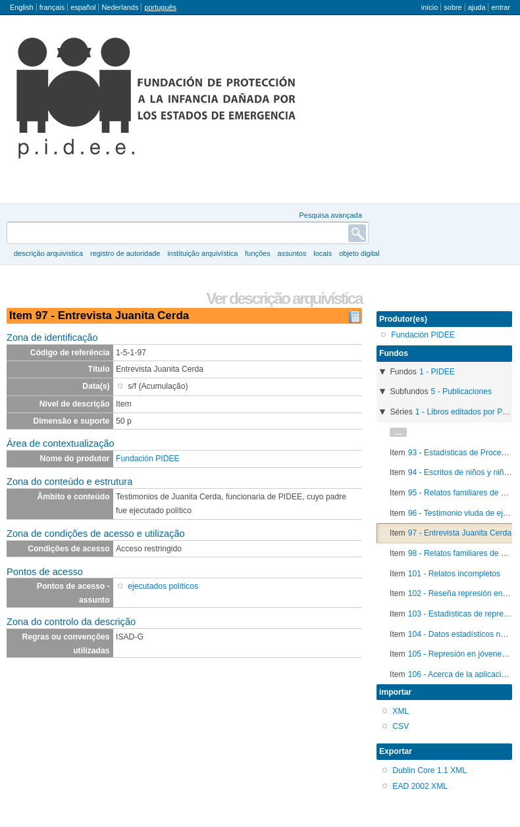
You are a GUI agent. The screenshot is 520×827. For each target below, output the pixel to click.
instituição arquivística (202, 253)
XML (400, 711)
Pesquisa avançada (330, 215)
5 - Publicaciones (461, 391)
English (22, 7)
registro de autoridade (125, 253)
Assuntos (292, 253)
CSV (400, 726)
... (398, 432)
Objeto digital (359, 253)
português (160, 7)
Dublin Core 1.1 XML (429, 770)
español (82, 7)
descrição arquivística (48, 253)
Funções (257, 253)
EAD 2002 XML (420, 786)
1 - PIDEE (437, 371)
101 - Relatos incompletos (454, 573)
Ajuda (477, 7)
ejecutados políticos (163, 586)
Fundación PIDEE (148, 458)
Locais (322, 253)
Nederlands (119, 7)
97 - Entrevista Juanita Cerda (459, 533)
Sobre (452, 7)
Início (429, 7)
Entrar (500, 7)
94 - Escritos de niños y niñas (460, 472)
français (52, 7)
